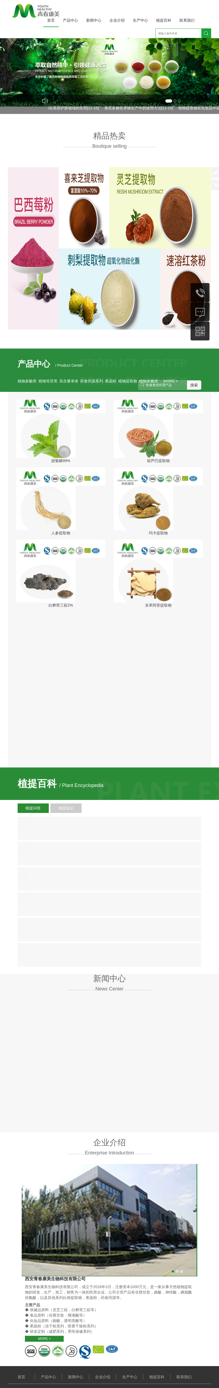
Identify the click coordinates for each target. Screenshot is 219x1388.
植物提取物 (127, 381)
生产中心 (140, 20)
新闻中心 (93, 20)
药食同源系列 (91, 381)
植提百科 (163, 20)
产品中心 (70, 20)
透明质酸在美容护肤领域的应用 (62, 108)
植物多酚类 (27, 381)
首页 (51, 20)
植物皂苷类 (47, 381)
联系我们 (187, 20)
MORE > (28, 997)
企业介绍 (117, 20)
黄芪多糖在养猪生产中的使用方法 (135, 108)
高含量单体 (68, 381)
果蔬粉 (110, 381)
